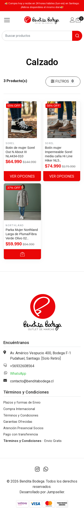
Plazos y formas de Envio (22, 402)
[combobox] (42, 36)
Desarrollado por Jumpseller (41, 492)
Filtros (63, 81)
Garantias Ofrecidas (17, 422)
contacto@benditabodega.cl (32, 381)
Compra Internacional (19, 409)
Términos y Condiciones (20, 415)
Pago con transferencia (20, 434)
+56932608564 (22, 366)
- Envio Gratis (32, 441)
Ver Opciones (22, 176)
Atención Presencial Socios (23, 428)
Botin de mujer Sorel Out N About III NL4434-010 (20, 152)
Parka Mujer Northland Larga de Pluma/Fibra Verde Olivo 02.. (22, 234)
